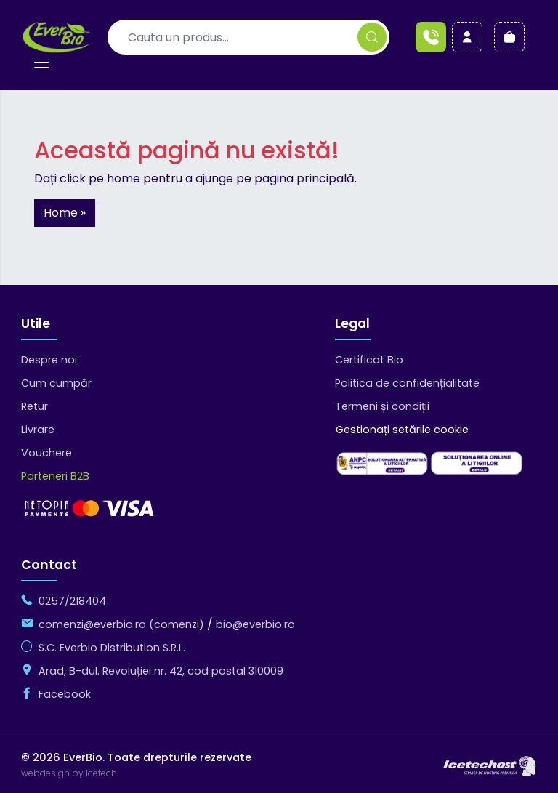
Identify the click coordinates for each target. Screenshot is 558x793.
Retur (34, 406)
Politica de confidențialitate (407, 383)
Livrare (37, 429)
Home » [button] (65, 212)
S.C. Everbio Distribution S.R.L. (112, 647)
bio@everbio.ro (255, 624)
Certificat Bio (369, 360)
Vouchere (46, 453)
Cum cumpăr (56, 383)
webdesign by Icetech (69, 774)
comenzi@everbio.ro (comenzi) (121, 624)
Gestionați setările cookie (402, 429)
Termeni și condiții (382, 406)
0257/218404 (72, 601)
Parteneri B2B (55, 476)
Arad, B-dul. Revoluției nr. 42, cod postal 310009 (161, 671)
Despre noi (49, 360)
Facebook (65, 694)
